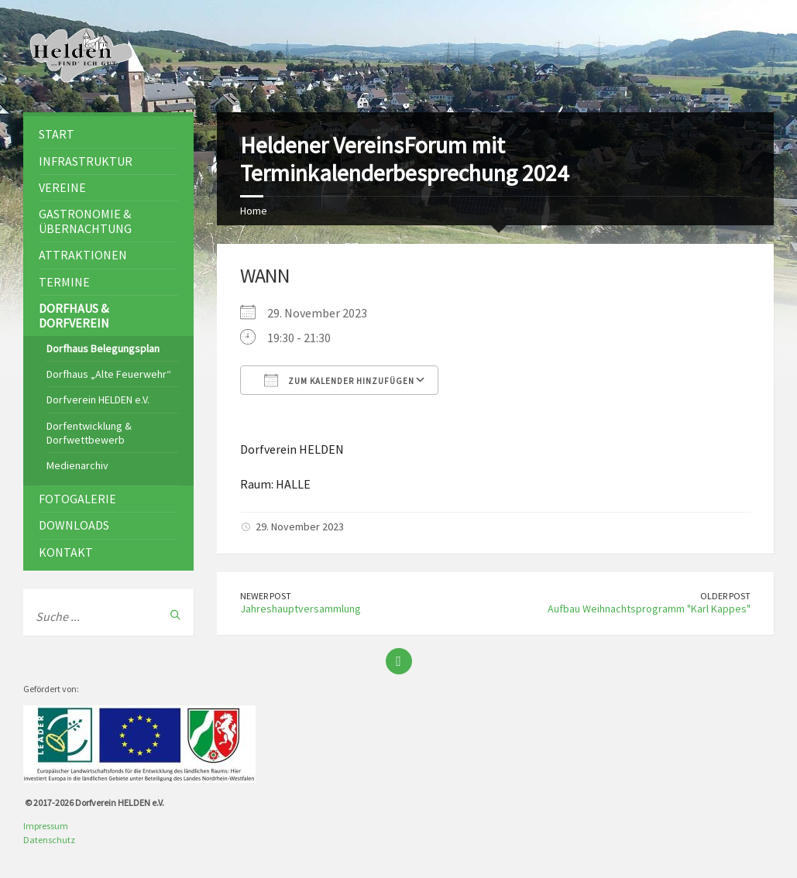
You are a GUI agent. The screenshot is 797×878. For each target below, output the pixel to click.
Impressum (45, 826)
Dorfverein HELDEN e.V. (97, 399)
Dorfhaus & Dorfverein (74, 315)
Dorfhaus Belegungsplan (103, 348)
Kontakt (66, 552)
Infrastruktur (85, 161)
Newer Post (265, 596)
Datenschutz (49, 839)
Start (56, 134)
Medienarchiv (77, 465)
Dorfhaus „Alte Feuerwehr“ (108, 374)
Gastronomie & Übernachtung (85, 221)
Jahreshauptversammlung (300, 609)
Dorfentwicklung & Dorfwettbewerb (89, 433)
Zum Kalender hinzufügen (339, 380)
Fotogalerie (77, 498)
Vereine (62, 187)
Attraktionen (83, 254)
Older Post (725, 596)
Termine (64, 282)
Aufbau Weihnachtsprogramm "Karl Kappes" (649, 609)
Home (253, 211)
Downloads (74, 525)
